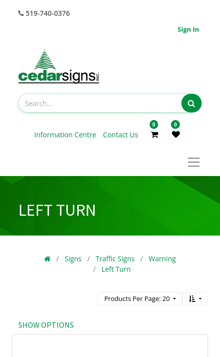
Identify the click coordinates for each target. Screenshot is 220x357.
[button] (195, 298)
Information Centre (66, 134)
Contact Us (120, 134)
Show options (46, 325)
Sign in (188, 29)
